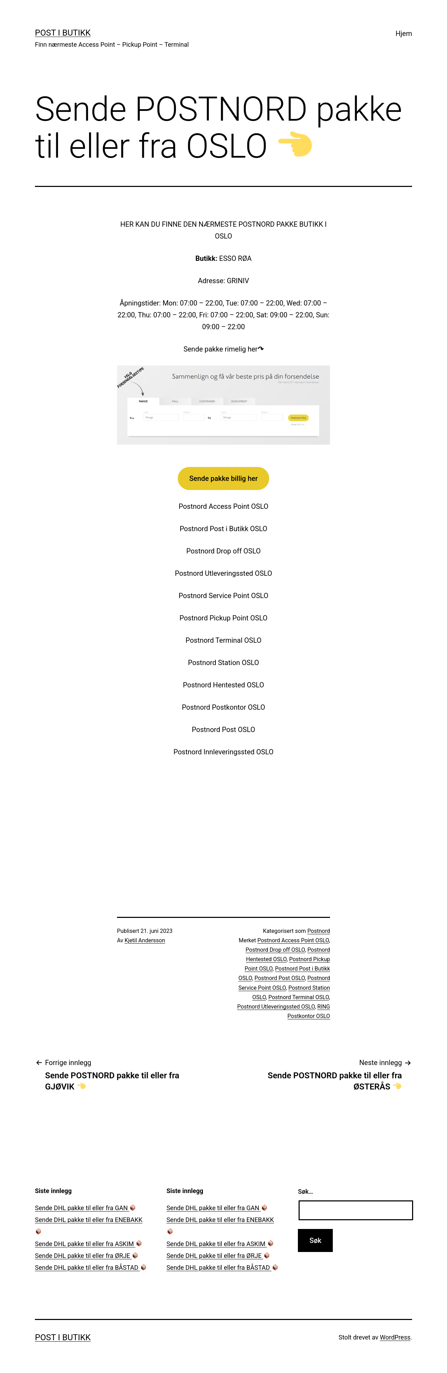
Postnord (318, 931)
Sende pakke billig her (223, 478)
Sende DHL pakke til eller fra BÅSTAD (91, 1267)
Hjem (404, 33)
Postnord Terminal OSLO (298, 997)
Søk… (305, 1191)
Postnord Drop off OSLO (275, 949)
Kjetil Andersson (145, 940)
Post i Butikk (63, 33)
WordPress (395, 1337)
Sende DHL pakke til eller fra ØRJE (86, 1255)
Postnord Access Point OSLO (293, 940)
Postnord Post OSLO (280, 978)
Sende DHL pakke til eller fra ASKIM (88, 1243)
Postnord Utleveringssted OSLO (276, 1006)
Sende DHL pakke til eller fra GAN (85, 1208)
